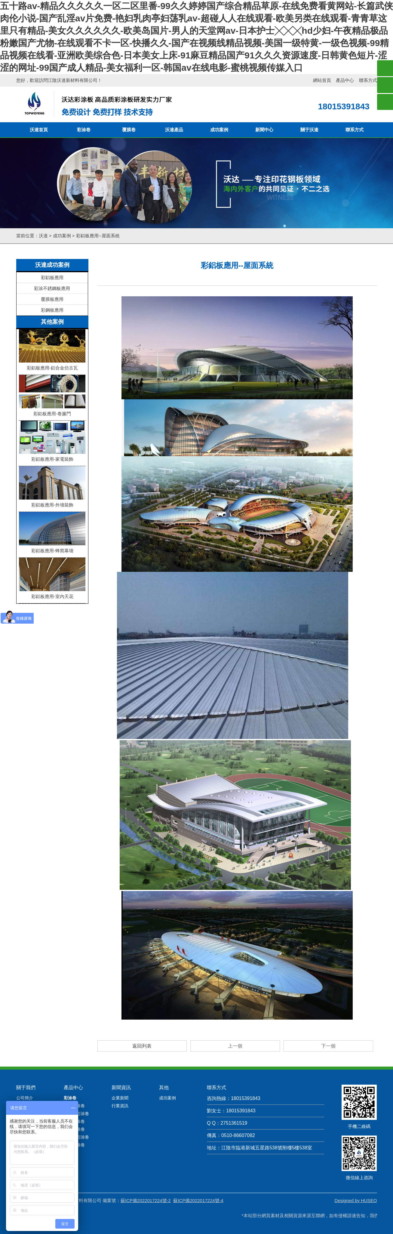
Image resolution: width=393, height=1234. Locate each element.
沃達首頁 (39, 129)
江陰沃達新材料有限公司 (72, 80)
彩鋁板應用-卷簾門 (52, 411)
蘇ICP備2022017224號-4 (198, 1173)
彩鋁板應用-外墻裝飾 (52, 502)
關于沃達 (309, 129)
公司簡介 (24, 1070)
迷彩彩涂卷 (74, 1094)
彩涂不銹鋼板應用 (52, 288)
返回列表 (142, 1018)
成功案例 (219, 129)
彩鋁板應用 (52, 277)
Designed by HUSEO (356, 1173)
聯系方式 (368, 80)
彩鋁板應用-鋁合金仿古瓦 (52, 365)
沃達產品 (174, 129)
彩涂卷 (84, 129)
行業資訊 (120, 1078)
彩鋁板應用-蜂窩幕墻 (52, 548)
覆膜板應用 (52, 299)
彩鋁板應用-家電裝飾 (52, 456)
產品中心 (345, 80)
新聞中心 (264, 129)
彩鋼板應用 (52, 310)
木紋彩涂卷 (74, 1078)
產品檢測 (24, 1078)
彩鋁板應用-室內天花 (52, 594)
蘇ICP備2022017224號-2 (146, 1173)
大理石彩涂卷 (76, 1086)
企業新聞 (120, 1070)
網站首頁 (322, 80)
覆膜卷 (129, 129)
